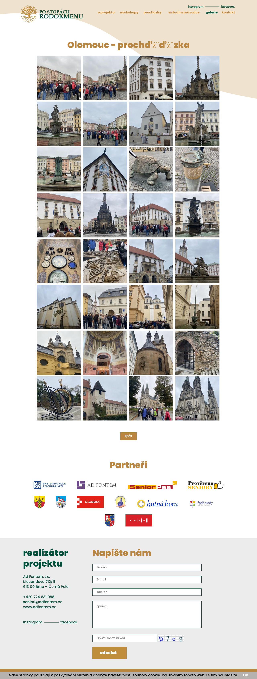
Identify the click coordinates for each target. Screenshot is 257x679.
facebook (228, 6)
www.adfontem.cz (39, 607)
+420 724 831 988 (38, 597)
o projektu (106, 12)
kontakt (228, 12)
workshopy (129, 12)
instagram (196, 6)
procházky (152, 12)
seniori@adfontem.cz (42, 602)
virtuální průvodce (184, 12)
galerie (212, 12)
